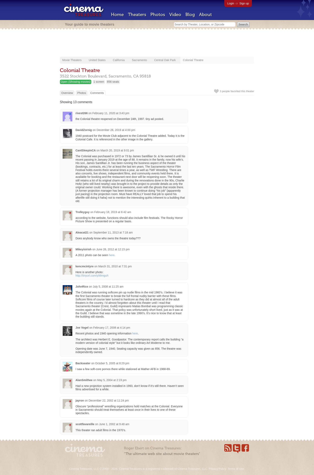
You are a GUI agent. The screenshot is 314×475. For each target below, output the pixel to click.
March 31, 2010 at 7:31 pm (115, 266)
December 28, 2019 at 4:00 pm (116, 130)
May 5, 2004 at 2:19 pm (112, 380)
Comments (97, 93)
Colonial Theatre (193, 60)
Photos (157, 14)
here (112, 255)
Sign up (244, 3)
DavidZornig (83, 130)
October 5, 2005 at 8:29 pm (112, 363)
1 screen (98, 81)
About (205, 14)
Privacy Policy (217, 468)
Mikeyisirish (83, 249)
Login (230, 3)
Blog (190, 14)
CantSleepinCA (85, 150)
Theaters (137, 14)
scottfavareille (84, 424)
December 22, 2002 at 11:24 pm (109, 400)
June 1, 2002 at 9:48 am (114, 424)
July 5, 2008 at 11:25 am (108, 286)
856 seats (113, 81)
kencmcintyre (84, 266)
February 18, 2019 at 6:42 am (112, 212)
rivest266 (81, 113)
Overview (67, 93)
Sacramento (139, 60)
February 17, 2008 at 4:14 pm (111, 327)
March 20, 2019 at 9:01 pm (117, 150)
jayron (79, 400)
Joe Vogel (82, 327)
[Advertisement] (157, 43)
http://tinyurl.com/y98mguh (91, 275)
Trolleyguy (82, 212)
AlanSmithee (84, 380)
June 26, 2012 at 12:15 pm (113, 249)
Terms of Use (235, 468)
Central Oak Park (165, 60)
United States (97, 60)
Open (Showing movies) (76, 81)
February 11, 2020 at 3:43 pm (110, 113)
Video (175, 14)
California (119, 60)
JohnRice (81, 286)
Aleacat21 (82, 232)
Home (117, 14)
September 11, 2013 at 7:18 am (113, 232)
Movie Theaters (72, 60)
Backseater (83, 363)
